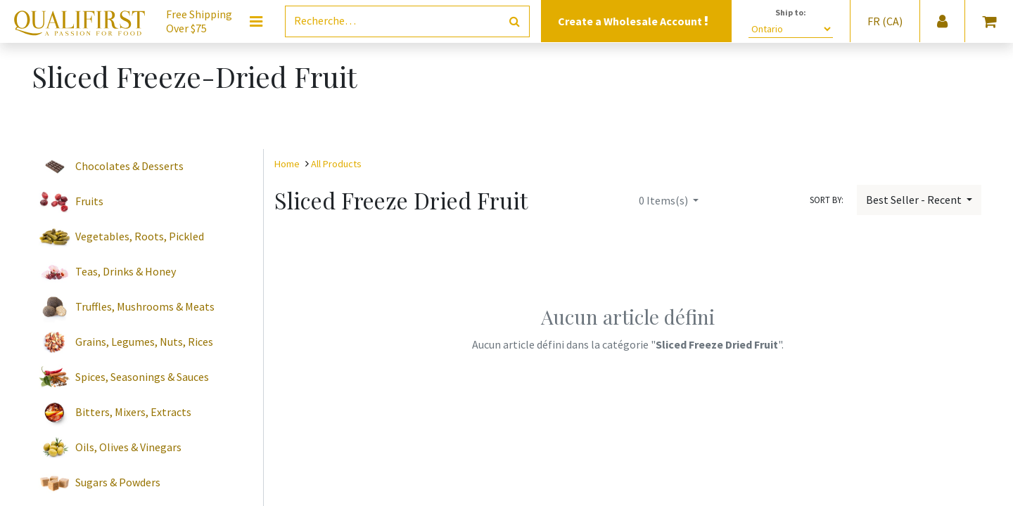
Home (287, 163)
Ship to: (790, 12)
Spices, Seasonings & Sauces (142, 377)
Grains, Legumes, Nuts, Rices (144, 342)
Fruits (89, 201)
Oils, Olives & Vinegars (128, 447)
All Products (336, 163)
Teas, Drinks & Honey (125, 271)
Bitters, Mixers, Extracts (133, 412)
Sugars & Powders (117, 482)
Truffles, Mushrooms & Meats (145, 306)
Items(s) (664, 200)
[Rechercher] (514, 21)
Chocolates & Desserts (129, 166)
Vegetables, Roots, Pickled (139, 236)
